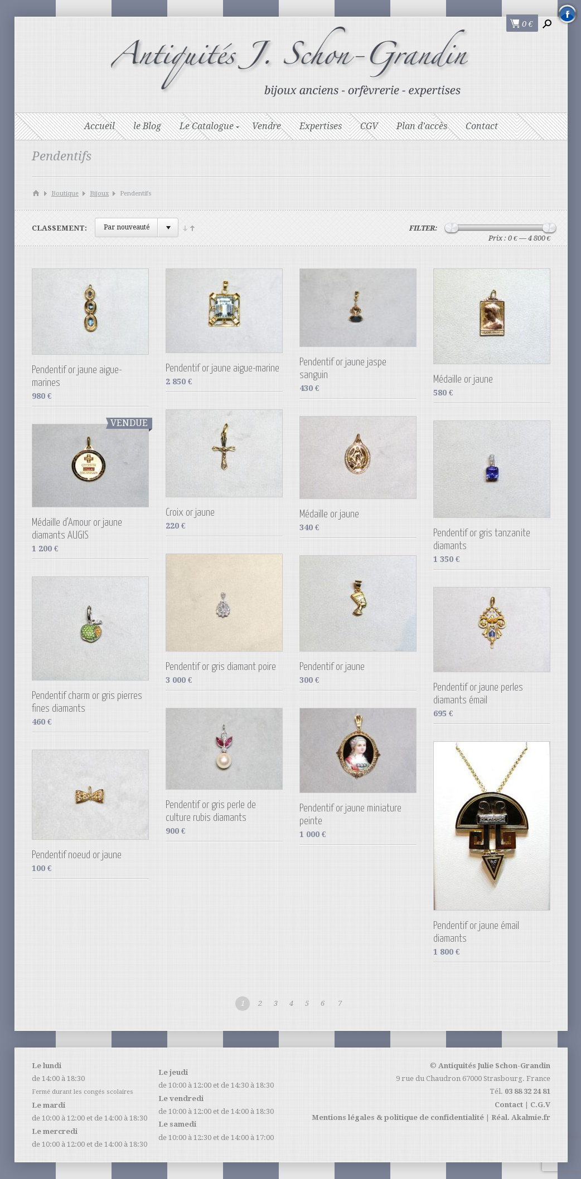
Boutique (65, 193)
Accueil (99, 126)
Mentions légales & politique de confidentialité (398, 1117)
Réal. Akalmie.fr (520, 1117)
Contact (482, 126)
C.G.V (540, 1104)
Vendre (266, 126)
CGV (369, 126)
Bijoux (99, 193)
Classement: (59, 228)
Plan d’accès (421, 126)
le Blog (147, 126)
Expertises (320, 126)
